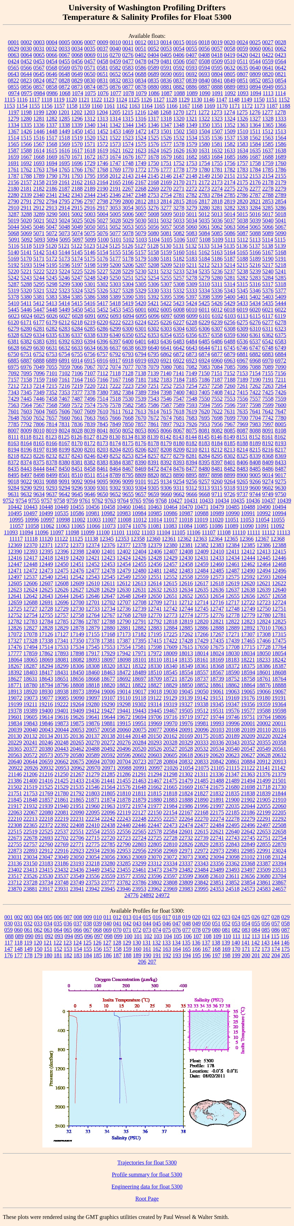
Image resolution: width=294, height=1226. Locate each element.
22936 (108, 851)
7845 (102, 424)
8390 (140, 462)
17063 (279, 628)
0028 (280, 42)
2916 (89, 208)
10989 (217, 513)
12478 (108, 571)
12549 (124, 577)
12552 (170, 577)
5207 (140, 265)
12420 (77, 558)
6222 (115, 322)
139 (226, 943)
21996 (201, 806)
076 (176, 930)
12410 (217, 551)
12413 (264, 551)
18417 (46, 672)
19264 (77, 704)
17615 (186, 647)
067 (87, 930)
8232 (51, 456)
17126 (46, 634)
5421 (153, 303)
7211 (280, 380)
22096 (108, 812)
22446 (139, 825)
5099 (90, 240)
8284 (204, 456)
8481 (217, 469)
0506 (178, 61)
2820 (242, 201)
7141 (178, 373)
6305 (191, 329)
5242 (13, 278)
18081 (62, 660)
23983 (186, 889)
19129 (170, 698)
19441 (124, 711)
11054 (262, 520)
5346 (255, 290)
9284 (13, 488)
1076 (102, 93)
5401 (242, 297)
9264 (229, 481)
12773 (170, 615)
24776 (131, 895)
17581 (139, 647)
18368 (217, 666)
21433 (77, 781)
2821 (255, 201)
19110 (124, 698)
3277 (166, 208)
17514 (46, 647)
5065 (255, 227)
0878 (140, 87)
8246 (89, 456)
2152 (242, 176)
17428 (186, 641)
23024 (279, 851)
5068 (13, 233)
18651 (61, 679)
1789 (39, 176)
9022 (26, 481)
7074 (115, 367)
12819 (186, 621)
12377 (124, 545)
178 (28, 955)
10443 (30, 507)
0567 (39, 68)
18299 (61, 666)
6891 (64, 361)
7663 (89, 418)
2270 (166, 189)
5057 (166, 227)
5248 (89, 278)
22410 (93, 825)
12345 (107, 539)
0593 (191, 68)
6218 (77, 322)
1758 (255, 163)
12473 (46, 571)
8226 (39, 456)
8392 (166, 462)
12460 (217, 564)
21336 (217, 774)
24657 (279, 889)
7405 (204, 392)
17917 (93, 653)
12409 (201, 551)
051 (216, 923)
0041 (128, 49)
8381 (77, 462)
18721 (170, 679)
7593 (191, 405)
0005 (64, 42)
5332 (178, 290)
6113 (242, 316)
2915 (77, 208)
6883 (268, 354)
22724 (139, 838)
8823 (166, 475)
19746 (232, 717)
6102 (217, 316)
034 (48, 923)
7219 (77, 386)
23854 (248, 882)
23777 (108, 882)
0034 (77, 49)
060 (18, 930)
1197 (13, 112)
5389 (115, 297)
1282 (51, 119)
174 (275, 949)
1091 (217, 93)
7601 (13, 411)
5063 (229, 227)
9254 (178, 481)
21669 (186, 787)
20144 (124, 736)
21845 (15, 800)
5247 (77, 278)
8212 (217, 450)
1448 (51, 131)
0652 (115, 74)
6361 (255, 335)
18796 (61, 685)
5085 (217, 233)
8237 (64, 456)
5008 (153, 214)
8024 (64, 431)
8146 (216, 437)
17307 (248, 634)
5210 (178, 265)
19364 (279, 704)
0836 (166, 80)
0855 (13, 87)
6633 (77, 348)
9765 (135, 501)
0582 (115, 68)
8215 (255, 450)
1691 (13, 163)
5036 (217, 220)
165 (186, 949)
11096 (41, 532)
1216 (140, 112)
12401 (108, 551)
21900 (232, 800)
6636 (102, 348)
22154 (170, 812)
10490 (264, 507)
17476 (15, 647)
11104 (163, 532)
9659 (153, 494)
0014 (166, 42)
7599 (268, 405)
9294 (64, 488)
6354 (166, 335)
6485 (204, 341)
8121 (38, 437)
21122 (248, 768)
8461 (102, 469)
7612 (128, 411)
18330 (155, 666)
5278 (191, 278)
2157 (26, 182)
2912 (39, 208)
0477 (128, 61)
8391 (153, 462)
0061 (268, 49)
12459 (201, 564)
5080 (153, 233)
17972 (155, 653)
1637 (268, 150)
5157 (140, 252)
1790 (51, 176)
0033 (64, 49)
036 (68, 923)
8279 (178, 456)
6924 (204, 361)
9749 (268, 494)
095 (78, 936)
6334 (39, 335)
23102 (248, 857)
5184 (204, 259)
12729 (61, 609)
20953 (62, 768)
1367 (13, 131)
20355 (264, 742)
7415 (242, 392)
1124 (121, 100)
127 (107, 943)
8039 (89, 431)
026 (256, 917)
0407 (191, 55)
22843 (232, 844)
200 (246, 955)
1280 (26, 119)
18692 (124, 679)
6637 (115, 348)
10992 (264, 513)
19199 (15, 704)
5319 (13, 290)
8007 (13, 431)
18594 (248, 672)
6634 (89, 348)
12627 (77, 590)
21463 (139, 781)
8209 (178, 450)
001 (8, 917)
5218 (280, 265)
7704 (255, 418)
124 (77, 943)
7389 (140, 392)
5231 (153, 271)
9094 (89, 481)
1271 (191, 112)
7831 (64, 424)
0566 (26, 68)
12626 (61, 590)
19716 (170, 717)
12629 (108, 590)
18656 (77, 679)
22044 (248, 806)
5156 (128, 252)
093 (58, 936)
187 (117, 955)
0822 (13, 80)
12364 (215, 539)
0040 (115, 49)
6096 (153, 316)
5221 (26, 271)
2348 (140, 195)
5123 (89, 246)
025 (246, 917)
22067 (30, 812)
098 (108, 936)
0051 (140, 49)
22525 (46, 832)
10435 (237, 501)
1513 (280, 131)
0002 (26, 42)
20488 (93, 749)
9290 (26, 488)
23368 (248, 863)
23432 (61, 870)
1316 (140, 119)
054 (246, 923)
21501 (279, 781)
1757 (242, 163)
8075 (191, 431)
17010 (264, 628)
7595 (217, 405)
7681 (178, 418)
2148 (191, 176)
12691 (46, 602)
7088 (255, 367)
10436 (253, 501)
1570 (77, 144)
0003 (39, 42)
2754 (166, 195)
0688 (140, 74)
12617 (201, 583)
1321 (191, 119)
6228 (191, 322)
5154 (102, 252)
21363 (248, 774)
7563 (13, 405)
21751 (15, 793)
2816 (191, 201)
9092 (77, 481)
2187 (64, 189)
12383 (217, 545)
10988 (201, 513)
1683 (204, 157)
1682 (191, 157)
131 (146, 943)
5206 (128, 265)
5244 (39, 278)
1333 (280, 119)
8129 (102, 437)
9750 (280, 494)
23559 (108, 876)
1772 (140, 170)
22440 (124, 825)
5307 (166, 284)
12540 (46, 577)
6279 (13, 329)
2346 (115, 195)
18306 (77, 666)
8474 (166, 469)
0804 (217, 74)
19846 (46, 723)
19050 (201, 691)
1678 (153, 157)
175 (285, 949)
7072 (102, 367)
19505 (186, 711)
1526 (166, 138)
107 (197, 936)
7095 (26, 373)
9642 (64, 494)
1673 (102, 157)
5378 (13, 297)
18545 (170, 672)
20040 (31, 730)
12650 (155, 596)
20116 (279, 730)
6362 (268, 335)
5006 (128, 214)
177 (18, 955)
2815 (178, 201)
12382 (201, 545)
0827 (51, 80)
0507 (191, 61)
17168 (108, 634)
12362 (184, 539)
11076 (139, 526)
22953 (124, 851)
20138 (108, 736)
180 (48, 955)
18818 (93, 685)
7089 (268, 367)
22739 (201, 838)
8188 (242, 443)
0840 (204, 80)
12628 (93, 590)
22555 (108, 832)
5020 (26, 220)
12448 (30, 564)
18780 (30, 685)
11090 (246, 526)
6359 (229, 335)
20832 (186, 762)
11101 (118, 532)
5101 (116, 240)
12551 (155, 577)
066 (78, 930)
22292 (279, 819)
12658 (279, 596)
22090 (77, 812)
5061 (204, 227)
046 (167, 923)
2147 (178, 176)
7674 (166, 418)
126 (97, 943)
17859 (30, 653)
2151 (229, 176)
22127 (139, 812)
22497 (264, 825)
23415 (46, 870)
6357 (204, 335)
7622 (217, 411)
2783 (204, 195)
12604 (279, 577)
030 (8, 923)
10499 (46, 513)
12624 (30, 590)
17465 (248, 641)
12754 (30, 615)
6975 (13, 367)
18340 (170, 666)
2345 (102, 195)
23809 (186, 882)
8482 (229, 469)
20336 (217, 742)
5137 (254, 246)
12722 (248, 602)
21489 (232, 781)
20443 (61, 749)
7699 (229, 418)
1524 (140, 138)
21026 (171, 768)
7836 (77, 424)
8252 (115, 456)
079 (206, 930)
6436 (166, 341)
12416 (15, 558)
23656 (248, 876)
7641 (255, 411)
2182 (39, 189)
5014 (229, 214)
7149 (191, 373)
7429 (13, 399)
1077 (115, 93)
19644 (108, 717)
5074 (77, 233)
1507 (217, 131)
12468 (279, 564)
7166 (102, 380)
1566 (26, 144)
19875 (77, 723)
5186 (217, 259)
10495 (15, 513)
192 (167, 955)
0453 (39, 61)
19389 (30, 711)
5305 (140, 284)
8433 (280, 462)
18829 (170, 685)
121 (47, 943)
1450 (77, 131)
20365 (15, 749)
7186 (204, 380)
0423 (280, 55)
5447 (39, 310)
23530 (46, 876)
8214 (242, 450)
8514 (102, 475)
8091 (268, 431)
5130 (165, 246)
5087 (242, 233)
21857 (46, 800)
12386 (264, 545)
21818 (170, 793)
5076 (102, 233)
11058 (32, 526)
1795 (89, 176)
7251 (153, 386)
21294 (155, 774)
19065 (248, 691)
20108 (233, 730)
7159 (39, 380)
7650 (26, 418)
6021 (268, 310)
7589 (178, 405)
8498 (39, 475)
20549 (264, 749)
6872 (178, 354)
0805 (229, 74)
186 (107, 955)
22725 (155, 838)
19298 (124, 704)
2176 (255, 182)
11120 (46, 539)
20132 (30, 736)
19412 (93, 711)
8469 (140, 469)
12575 (232, 577)
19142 (201, 698)
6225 (153, 322)
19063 (232, 691)
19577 (248, 711)
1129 (183, 100)
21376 (263, 774)
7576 (102, 405)
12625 (46, 590)
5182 (178, 259)
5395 (166, 297)
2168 (153, 182)
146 (285, 943)
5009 (166, 214)
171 (246, 949)
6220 (102, 322)
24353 (217, 889)
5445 (13, 310)
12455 (139, 564)
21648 (139, 787)
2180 (13, 189)
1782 (229, 170)
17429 (201, 641)
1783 (242, 170)
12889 (232, 628)
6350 (128, 335)
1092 (230, 93)
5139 (280, 246)
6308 (229, 329)
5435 (268, 303)
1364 (255, 125)
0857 (39, 87)
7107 (90, 373)
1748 (128, 163)
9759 (72, 501)
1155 (34, 106)
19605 (30, 717)
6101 (204, 316)
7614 (153, 411)
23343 (201, 863)
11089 (231, 526)
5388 (102, 297)
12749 (248, 609)
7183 (166, 380)
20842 (217, 762)
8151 (242, 437)
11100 (103, 532)
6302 (153, 329)
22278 (232, 819)
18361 (201, 666)
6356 (191, 335)
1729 (89, 163)
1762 (26, 170)
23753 (93, 882)
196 (206, 955)
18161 (201, 660)
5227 (102, 271)
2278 (268, 189)
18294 (46, 666)
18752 (232, 679)
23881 (30, 889)
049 (196, 923)
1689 (280, 157)
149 (28, 949)
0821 (280, 74)
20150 (155, 736)
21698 (248, 787)
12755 (46, 615)
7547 (178, 399)
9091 (64, 481)
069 (107, 930)
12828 (46, 628)
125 (87, 943)
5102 (128, 240)
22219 (61, 819)
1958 (102, 176)
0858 (51, 87)
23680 (264, 876)
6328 (13, 335)
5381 (39, 297)
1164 (146, 106)
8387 (128, 462)
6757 (102, 354)
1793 (77, 176)
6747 (255, 348)
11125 (76, 539)
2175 (242, 182)
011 (107, 917)
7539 (140, 399)
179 (38, 955)
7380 (102, 392)
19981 (201, 723)
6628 (13, 348)
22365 (30, 825)
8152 (254, 437)
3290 (51, 214)
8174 (115, 443)
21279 (93, 774)
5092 (27, 240)
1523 (128, 138)
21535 (77, 787)
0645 (39, 74)
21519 (30, 787)
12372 (61, 545)
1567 (39, 144)
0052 (153, 49)
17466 (264, 641)
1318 (166, 119)
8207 (153, 450)
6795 (153, 354)
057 (275, 923)
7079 (153, 367)
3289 (39, 214)
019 (186, 917)
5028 (115, 220)
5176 (102, 259)
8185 (229, 443)
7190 (255, 380)
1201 (64, 112)
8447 (51, 469)
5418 (115, 303)
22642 (248, 832)
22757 (30, 844)
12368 (278, 539)
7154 (254, 373)
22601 (186, 832)
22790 (124, 844)
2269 (153, 189)
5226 (89, 271)
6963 (229, 361)
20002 (264, 723)
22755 (15, 844)
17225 (170, 634)
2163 (89, 182)
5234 (191, 271)
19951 (139, 723)
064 (58, 930)
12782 (15, 621)
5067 (280, 227)
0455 (64, 61)
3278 (178, 208)
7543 (153, 399)
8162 (280, 437)
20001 (248, 723)
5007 (140, 214)
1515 (26, 138)
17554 (124, 647)
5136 (242, 246)
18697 (139, 679)
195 (196, 955)
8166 (51, 443)
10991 (248, 513)
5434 (255, 303)
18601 (264, 672)
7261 (242, 386)
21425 (61, 781)
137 (206, 943)
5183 (191, 259)
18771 (15, 685)
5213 (217, 265)
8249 (102, 456)
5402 (255, 297)
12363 (200, 539)
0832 (115, 80)
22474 (186, 825)
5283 (255, 278)
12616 (186, 583)
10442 (15, 507)
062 (38, 930)
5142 (39, 252)
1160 (97, 106)
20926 (31, 768)
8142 (165, 437)
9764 (123, 501)
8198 (51, 450)
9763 (110, 501)
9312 (191, 488)
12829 (61, 628)
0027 (268, 42)
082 (236, 930)
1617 (77, 150)
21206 (30, 774)
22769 (61, 844)
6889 (51, 361)
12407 (170, 551)
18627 (15, 679)
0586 (140, 68)
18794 (46, 685)
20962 (78, 768)
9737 (242, 494)
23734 (46, 882)
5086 (229, 233)
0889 (229, 87)
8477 (191, 469)
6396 (102, 341)
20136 (77, 736)
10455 (77, 507)
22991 (264, 851)
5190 (268, 259)
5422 (166, 303)
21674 (201, 787)
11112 (268, 532)
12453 (108, 564)
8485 (255, 469)
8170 (77, 443)
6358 (217, 335)
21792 (77, 793)
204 (275, 955)
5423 (178, 303)
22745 (248, 838)
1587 (13, 150)
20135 (61, 736)
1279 (13, 119)
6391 (51, 341)
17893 (61, 653)
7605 (51, 411)
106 (187, 936)
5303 (115, 284)
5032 (166, 220)
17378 (93, 641)
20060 (124, 730)
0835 (153, 80)
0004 (51, 42)
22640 (232, 832)
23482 (186, 870)
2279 (280, 189)
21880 (155, 800)
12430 (186, 558)
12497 (15, 577)
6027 (64, 316)
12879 (93, 628)
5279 (204, 278)
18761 (264, 679)
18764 (279, 679)
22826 (186, 844)
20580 (77, 755)
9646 (89, 494)
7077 (128, 367)
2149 (204, 176)
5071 (39, 233)
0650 (89, 74)
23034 (30, 857)
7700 (242, 418)
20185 (217, 736)
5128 (153, 246)
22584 (170, 832)
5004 (102, 214)
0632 (229, 68)
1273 (216, 112)
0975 (26, 93)
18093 (93, 660)
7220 (89, 386)
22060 (279, 806)
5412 (39, 303)
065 (68, 930)
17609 (170, 647)
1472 (140, 131)
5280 (217, 278)
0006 (77, 42)
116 (285, 936)
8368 (268, 456)
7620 (204, 411)
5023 (51, 220)
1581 (217, 144)
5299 (64, 284)
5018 (280, 214)
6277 (268, 322)
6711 (216, 348)
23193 (77, 863)
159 (127, 949)
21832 (217, 793)
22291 (264, 819)
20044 (62, 730)
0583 (128, 68)
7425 (268, 392)
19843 (30, 723)
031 (18, 923)
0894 (255, 87)
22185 (232, 812)
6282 (51, 329)
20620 (217, 755)
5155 (115, 252)
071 (127, 930)
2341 (51, 195)
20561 (279, 749)
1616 (64, 150)
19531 (217, 711)
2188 (77, 189)
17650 (201, 647)
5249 (102, 278)
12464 (264, 564)
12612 (124, 583)
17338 (46, 641)
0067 (64, 55)
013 (127, 917)
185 (97, 955)
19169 (232, 698)
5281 (229, 278)
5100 (103, 240)
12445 (264, 558)
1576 (153, 144)
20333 (201, 742)
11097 (57, 532)
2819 (229, 201)
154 (78, 949)
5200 (115, 265)
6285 (89, 329)
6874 (204, 354)
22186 (248, 812)
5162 (204, 252)
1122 (96, 100)
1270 (178, 112)
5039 (255, 220)
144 (275, 943)
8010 (39, 431)
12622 (279, 583)
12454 (124, 564)
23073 (186, 857)
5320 (26, 290)
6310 (255, 329)
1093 (242, 93)
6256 (229, 322)
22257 (170, 819)
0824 (39, 80)
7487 (77, 399)
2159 (51, 182)
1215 (127, 112)
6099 (192, 316)
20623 (232, 755)
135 (186, 943)
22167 (186, 812)
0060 (255, 49)
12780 (264, 615)
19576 (232, 711)
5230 (140, 271)
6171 (26, 322)
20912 (264, 762)
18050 (264, 653)
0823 (26, 80)
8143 (178, 437)
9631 (13, 494)
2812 (140, 201)
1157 (59, 106)
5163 (217, 252)
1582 (229, 144)
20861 (232, 762)
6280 (26, 329)
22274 (217, 819)
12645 (77, 596)
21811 (139, 793)
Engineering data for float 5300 (147, 1187)
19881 (108, 723)
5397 (191, 297)
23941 (77, 889)
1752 (178, 163)
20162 (170, 736)
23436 (77, 870)
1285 (64, 119)
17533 (61, 647)
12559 (201, 577)
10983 (124, 513)
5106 (179, 240)
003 (28, 917)
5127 (140, 246)
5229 (128, 271)
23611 (232, 876)
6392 (64, 341)
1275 (242, 112)
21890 (201, 800)
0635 (242, 68)
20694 (93, 762)
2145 (153, 176)
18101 (140, 660)
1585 (268, 144)
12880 (108, 628)
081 (226, 930)
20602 (139, 755)
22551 (77, 832)
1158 (71, 106)
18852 (201, 685)
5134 (216, 246)
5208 (153, 265)
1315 (128, 119)
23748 (61, 882)
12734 (108, 609)
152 (58, 949)
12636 (217, 590)
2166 (128, 182)
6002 (153, 310)
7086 (242, 367)
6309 (242, 329)
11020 (216, 520)
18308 (93, 666)
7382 (115, 392)
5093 (39, 240)
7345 (26, 392)
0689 (153, 74)
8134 (127, 437)
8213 (229, 450)
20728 (155, 762)
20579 (61, 755)
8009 (26, 431)
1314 (115, 119)
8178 (153, 443)
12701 (93, 602)
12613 (139, 583)
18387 (279, 666)
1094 (255, 93)
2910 (13, 208)
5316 (255, 284)
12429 (170, 558)
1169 (209, 106)
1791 (64, 176)
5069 (26, 233)
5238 (242, 271)
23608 (201, 876)
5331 (166, 290)
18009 (170, 653)
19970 (170, 723)
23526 (30, 876)
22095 (93, 812)
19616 (61, 717)
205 (285, 955)
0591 (166, 68)
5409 (280, 297)
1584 (255, 144)
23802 (155, 882)
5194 (39, 265)
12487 (232, 571)
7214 (39, 386)
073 (147, 930)
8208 (166, 450)
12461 (232, 564)
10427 (175, 501)
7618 (178, 411)
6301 (140, 329)
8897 (204, 475)
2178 (268, 182)
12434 (232, 558)
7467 (64, 399)
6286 (102, 329)
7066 (77, 367)
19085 (62, 698)
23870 (15, 889)
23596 (155, 876)
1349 (191, 125)
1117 (34, 100)
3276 (153, 208)
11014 (155, 520)
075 (167, 930)
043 (137, 923)
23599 (186, 876)
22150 (155, 812)
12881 (124, 628)
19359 (264, 704)
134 (176, 943)
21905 (264, 800)
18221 (248, 660)
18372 (232, 666)
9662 (178, 494)
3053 (115, 208)
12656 (248, 596)
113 (256, 936)
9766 (148, 501)
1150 (258, 100)
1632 (217, 150)
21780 (61, 793)
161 (147, 949)
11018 (186, 520)
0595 (217, 68)
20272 (108, 742)
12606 (30, 583)
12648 (124, 596)
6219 (89, 322)
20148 (139, 736)
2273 (204, 189)
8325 (242, 456)
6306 (204, 329)
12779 (248, 615)
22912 (46, 851)
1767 (89, 170)
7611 (115, 411)
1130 (196, 100)
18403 (30, 672)
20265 (77, 742)
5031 (153, 220)
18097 (108, 660)
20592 (108, 755)
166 (196, 949)
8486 (268, 469)
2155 (280, 176)
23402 (15, 870)
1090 (204, 93)
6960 (217, 361)
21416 (46, 781)
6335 (51, 335)
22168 (201, 812)
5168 (280, 252)
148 (18, 949)
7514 (102, 399)
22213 (30, 819)
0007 (89, 42)
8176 (140, 443)
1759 (268, 163)
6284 (77, 329)
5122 (76, 246)
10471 (201, 507)
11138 (91, 539)
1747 (115, 163)
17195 (155, 634)
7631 (229, 411)
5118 (25, 246)
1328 (268, 119)
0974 (13, 93)
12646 (93, 596)
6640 (153, 348)
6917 (115, 361)
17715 (248, 647)
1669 (51, 157)
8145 (204, 437)
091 (39, 936)
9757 (46, 501)
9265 (242, 481)
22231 (77, 819)
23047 (46, 857)
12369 (15, 545)
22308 (15, 825)
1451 (89, 131)
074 (157, 930)
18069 (46, 660)
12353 (122, 539)
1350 (204, 125)
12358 (138, 539)
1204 (102, 112)
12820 (201, 621)
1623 (140, 150)
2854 (280, 201)
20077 (155, 730)
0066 (51, 55)
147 (8, 949)
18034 (248, 653)
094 (68, 936)
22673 (15, 838)
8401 (229, 462)
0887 (204, 87)
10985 (155, 513)
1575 (140, 144)
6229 (204, 322)
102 (147, 936)
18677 (108, 679)
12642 (30, 596)
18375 (248, 666)
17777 (15, 653)
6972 (280, 361)
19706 (155, 717)
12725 (15, 609)
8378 (51, 462)
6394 (89, 341)
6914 (77, 361)
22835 (217, 844)
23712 (15, 882)
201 (256, 955)
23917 (46, 889)
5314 (229, 284)
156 (97, 949)
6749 (280, 348)
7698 (217, 418)
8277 (166, 456)
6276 (255, 322)
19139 (185, 698)
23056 (108, 857)
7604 (39, 411)
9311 (178, 488)
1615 (51, 150)
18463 (108, 672)
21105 (217, 768)
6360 (242, 335)
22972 (201, 851)
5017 (268, 214)
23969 (170, 889)
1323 (217, 119)
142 (255, 943)
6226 (166, 322)
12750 (264, 609)
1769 (115, 170)
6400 (128, 341)
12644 (61, 596)
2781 (178, 195)
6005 (166, 310)
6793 (128, 354)
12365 (231, 539)
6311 (267, 329)
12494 (264, 571)
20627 (248, 755)
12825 (279, 621)
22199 (264, 812)
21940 (61, 806)
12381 (186, 545)
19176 (248, 698)
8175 (128, 443)
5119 (38, 246)
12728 (46, 609)
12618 (217, 583)
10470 (186, 507)
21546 (93, 787)
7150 (204, 373)
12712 (186, 602)
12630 (124, 590)
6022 (280, 310)
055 (256, 923)
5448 (51, 310)
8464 (115, 469)
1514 (13, 138)
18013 (186, 653)
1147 (221, 100)
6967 (242, 361)
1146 (209, 100)
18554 (186, 672)
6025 (39, 316)
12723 (264, 602)
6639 (140, 348)
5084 (204, 233)
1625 (166, 150)
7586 (153, 405)
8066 (166, 431)
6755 (77, 354)
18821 (124, 685)
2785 (229, 195)
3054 (128, 208)
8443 (26, 469)
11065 (78, 526)
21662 (155, 787)
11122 (61, 539)
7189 (242, 380)
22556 (124, 832)
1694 (51, 163)
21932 (30, 806)
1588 (26, 150)
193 (176, 955)
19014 (124, 691)
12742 (170, 609)
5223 (51, 271)
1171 (234, 106)
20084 (171, 730)
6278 (280, 322)
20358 (279, 742)
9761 (84, 501)
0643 (13, 74)
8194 (13, 450)
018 (176, 917)
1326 (242, 119)
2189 (89, 189)
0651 (102, 74)
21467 (155, 781)
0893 (242, 87)
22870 (279, 844)
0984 (39, 93)
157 (107, 949)
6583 (280, 341)
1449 (64, 131)
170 (236, 949)
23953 (139, 889)
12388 (279, 545)
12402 (124, 551)
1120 (71, 100)
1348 (178, 125)
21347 (232, 774)
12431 (201, 558)
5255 (166, 278)
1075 (90, 93)
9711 (216, 494)
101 (138, 936)
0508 (204, 61)
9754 (21, 501)
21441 (108, 781)
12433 (217, 558)
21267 (77, 774)
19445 (155, 711)
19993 (217, 723)
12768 (124, 615)
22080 (46, 812)
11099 (87, 532)
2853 (268, 201)
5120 (51, 246)
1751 (166, 163)
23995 (201, 889)
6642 (178, 348)
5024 (64, 220)
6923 (191, 361)
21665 (170, 787)
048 (186, 923)
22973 (217, 851)
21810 (124, 793)
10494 (279, 507)
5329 (140, 290)
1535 (204, 138)
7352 (51, 392)
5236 (217, 271)
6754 (64, 354)
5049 (77, 227)
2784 (217, 195)
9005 (255, 475)
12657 (264, 596)
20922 (15, 768)
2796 (77, 201)
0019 (217, 42)
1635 (255, 150)
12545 (108, 577)
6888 (39, 361)
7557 (255, 399)
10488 (248, 507)
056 (265, 923)
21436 (93, 781)
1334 (13, 125)
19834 (15, 723)
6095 (141, 316)
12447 (15, 564)
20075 (140, 730)
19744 (217, 717)
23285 (124, 863)
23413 (30, 870)
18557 (201, 672)
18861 (217, 685)
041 (117, 923)
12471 (15, 571)
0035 (89, 49)
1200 (51, 112)
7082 (191, 367)
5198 (89, 265)
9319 (242, 488)
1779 (191, 170)
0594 (204, 68)
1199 (38, 112)
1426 (26, 131)
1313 (102, 119)
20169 (186, 736)
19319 (170, 704)
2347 (128, 195)
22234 (93, 819)
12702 (108, 602)
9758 (59, 501)
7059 (64, 367)
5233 (178, 271)
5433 (242, 303)
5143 (51, 252)
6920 (153, 361)
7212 (13, 386)
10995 (16, 520)
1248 (153, 112)
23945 (108, 889)
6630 (39, 348)
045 (157, 923)
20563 (15, 755)
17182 (139, 634)
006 (58, 917)
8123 (51, 437)
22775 (93, 844)
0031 (39, 49)
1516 (39, 138)
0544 (255, 61)
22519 (30, 832)
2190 (102, 189)
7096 (39, 373)
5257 (178, 278)
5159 (166, 252)
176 (8, 955)
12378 (139, 545)
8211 (204, 450)
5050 (89, 227)
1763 (39, 170)
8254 (140, 456)
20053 (77, 730)
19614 (46, 717)
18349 (186, 666)
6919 (140, 361)
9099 (128, 481)
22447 (155, 825)
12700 (77, 602)
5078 (128, 233)
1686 (242, 157)
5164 (229, 252)
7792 (26, 424)
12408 (186, 551)
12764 (93, 615)
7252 (166, 386)
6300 (128, 329)
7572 (77, 405)
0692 (191, 74)
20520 (139, 749)
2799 (115, 201)
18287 (30, 666)
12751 (279, 609)
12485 (217, 571)
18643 (46, 679)
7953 (204, 424)
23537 (61, 876)
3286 (280, 208)
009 (87, 917)
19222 (61, 704)
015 (147, 917)
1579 (191, 144)
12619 (232, 583)
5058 (178, 227)
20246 (46, 742)
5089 (268, 233)
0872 (64, 87)
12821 (217, 621)
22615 (201, 832)
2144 (140, 176)
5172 (51, 259)
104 (167, 936)
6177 (39, 322)
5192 (13, 265)
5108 (205, 240)
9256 (191, 481)
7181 (140, 380)
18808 (77, 685)
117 (9, 943)
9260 (217, 481)
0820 (268, 74)
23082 (201, 857)
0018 (204, 42)
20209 (248, 736)
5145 (77, 252)
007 (68, 917)
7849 (115, 424)
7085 (229, 367)
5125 (114, 246)
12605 (15, 583)
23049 (61, 857)
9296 (77, 488)
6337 (77, 335)
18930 (46, 691)
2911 (25, 208)
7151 (216, 373)
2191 (115, 189)
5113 (254, 240)
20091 (186, 730)
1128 (171, 100)
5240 (268, 271)
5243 (26, 278)
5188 (242, 259)
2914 (64, 208)
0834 (140, 80)
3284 (255, 208)
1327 (255, 119)
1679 (166, 157)
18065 (31, 660)
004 (38, 917)
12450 (61, 564)
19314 (155, 704)
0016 (191, 42)
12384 (232, 545)
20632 (279, 755)
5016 (255, 214)
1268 (165, 112)
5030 (140, 220)
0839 (191, 80)
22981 (232, 851)
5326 (102, 290)
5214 (229, 265)
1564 (280, 138)
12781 (279, 615)
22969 (170, 851)
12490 (248, 571)
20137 (93, 736)
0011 (127, 42)
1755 (217, 163)
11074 (124, 526)
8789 (115, 475)
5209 (166, 265)
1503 (191, 131)
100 (128, 936)
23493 (232, 870)
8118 (25, 437)
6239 (217, 322)
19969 (155, 723)
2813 (153, 201)
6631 (51, 348)
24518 (232, 889)
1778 (178, 170)
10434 (222, 501)
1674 (115, 157)
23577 (124, 876)
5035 (204, 220)
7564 (26, 405)
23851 (217, 882)
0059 (242, 49)
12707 (124, 602)
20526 (155, 749)
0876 (115, 87)
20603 (155, 755)
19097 (93, 698)
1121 (83, 100)
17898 (77, 653)
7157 (13, 380)
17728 (264, 647)
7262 (255, 386)
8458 (89, 469)
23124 (279, 857)
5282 (242, 278)
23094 (217, 857)
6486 (217, 341)
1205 (114, 112)
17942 (124, 653)
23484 (201, 870)
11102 (133, 532)
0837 (178, 80)
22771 (77, 844)
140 (235, 943)
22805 (155, 844)
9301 (102, 488)
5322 (51, 290)
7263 (268, 386)
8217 (280, 450)
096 (88, 936)
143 (265, 943)
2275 (229, 189)
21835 (232, 793)
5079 (140, 233)
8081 (204, 431)
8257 (153, 456)
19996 (232, 723)
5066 (268, 227)
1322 (204, 119)
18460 (93, 672)
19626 (77, 717)
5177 (115, 259)
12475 (61, 571)
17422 (170, 641)
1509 (229, 131)
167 (206, 949)
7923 (178, 424)
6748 (268, 348)
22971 (186, 851)
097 (98, 936)
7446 (39, 399)
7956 (217, 424)
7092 (13, 373)
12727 (30, 609)
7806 (39, 424)
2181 (26, 189)
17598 (155, 647)
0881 (166, 87)
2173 (217, 182)
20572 (30, 755)
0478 (140, 61)
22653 (264, 832)
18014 (201, 653)
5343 (229, 290)
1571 (89, 144)
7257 (204, 386)
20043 (46, 730)
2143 (128, 176)
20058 (108, 730)
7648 (13, 418)
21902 (248, 800)
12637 (232, 590)
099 (118, 936)
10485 (232, 507)
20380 (46, 749)
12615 (170, 583)
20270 (93, 742)
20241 (30, 742)
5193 (26, 265)
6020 (255, 310)
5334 (204, 290)
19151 (217, 698)
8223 (26, 456)
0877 (128, 87)
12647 (108, 596)
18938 (61, 691)
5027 (102, 220)
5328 (128, 290)
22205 (279, 812)
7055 (51, 367)
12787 (93, 621)
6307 (217, 329)
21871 (93, 800)
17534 (77, 647)
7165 (89, 380)
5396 (178, 297)
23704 (279, 876)
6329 (26, 335)
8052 (128, 431)
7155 (267, 373)
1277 (267, 112)
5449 (64, 310)
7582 (128, 405)
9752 (8, 501)
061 (28, 930)
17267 (217, 634)
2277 (255, 189)
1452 (102, 131)
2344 (89, 195)
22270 (201, 819)
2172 (204, 182)
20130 (15, 736)
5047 (51, 227)
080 (216, 930)
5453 (115, 310)
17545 (93, 647)
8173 (102, 443)
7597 (242, 405)
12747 (217, 609)
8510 (77, 475)
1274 (229, 112)
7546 (166, 399)
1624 (153, 150)
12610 (93, 583)
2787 (255, 195)
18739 (217, 679)
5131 (178, 246)
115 (275, 936)
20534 (217, 749)
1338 (64, 125)
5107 (192, 240)
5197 (77, 265)
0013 (153, 42)
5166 (255, 252)
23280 (108, 863)
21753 (30, 793)
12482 (170, 571)
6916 (102, 361)
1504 (204, 131)
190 (147, 955)
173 (265, 949)
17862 (46, 653)
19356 (248, 704)
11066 (93, 526)
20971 (109, 768)
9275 (280, 481)
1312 (89, 119)
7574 (89, 405)
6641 (166, 348)
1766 (77, 170)
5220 (13, 271)
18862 (232, 685)
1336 (39, 125)
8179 (166, 443)
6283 (64, 329)
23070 (155, 857)
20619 (201, 755)
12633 (170, 590)
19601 (15, 717)
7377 (77, 392)
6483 (178, 341)
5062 (217, 227)
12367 (262, 539)
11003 (94, 520)
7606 (64, 411)
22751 (264, 838)
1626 (178, 150)
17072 (15, 634)
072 (137, 930)
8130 (114, 437)
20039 (15, 730)
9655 (128, 494)
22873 (15, 851)
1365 (268, 125)
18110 (155, 660)
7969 (242, 424)
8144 (191, 437)
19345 (217, 704)
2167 (140, 182)
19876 (93, 723)
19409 (77, 711)
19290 (108, 704)
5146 (89, 252)
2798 (102, 201)
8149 (229, 437)
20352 (248, 742)
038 (87, 923)
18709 (155, 679)
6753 (51, 354)
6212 (64, 322)
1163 (134, 106)
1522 (115, 138)
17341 (61, 641)
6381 (13, 341)
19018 (155, 691)
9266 (255, 481)
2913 (51, 208)
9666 (191, 494)
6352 (140, 335)
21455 (124, 781)
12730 (77, 609)
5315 (242, 284)
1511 (254, 131)
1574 (128, 144)
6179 (51, 322)
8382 (89, 462)
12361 (169, 539)
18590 (232, 672)
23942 (93, 889)
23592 (139, 876)
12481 (155, 571)
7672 (153, 418)
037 (78, 923)
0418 (217, 55)
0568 (51, 68)
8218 (13, 456)
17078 (30, 634)
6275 (242, 322)
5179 (140, 259)
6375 (280, 335)
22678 (30, 838)
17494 (30, 647)
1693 (39, 163)
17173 (124, 634)
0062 (280, 49)
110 (227, 936)
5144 (64, 252)
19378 (15, 711)
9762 (97, 501)
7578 (115, 405)
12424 (124, 558)
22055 (264, 806)
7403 (191, 392)
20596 (124, 755)
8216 (268, 450)
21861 (61, 800)
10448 (46, 507)
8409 (268, 462)
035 (58, 923)
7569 (64, 405)
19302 (139, 704)
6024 (26, 316)
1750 (153, 163)
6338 (89, 335)
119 (28, 943)
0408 (204, 55)
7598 (255, 405)
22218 (46, 819)
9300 (89, 488)
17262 (186, 634)
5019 (13, 220)
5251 (128, 278)
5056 (153, 227)
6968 (255, 361)
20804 (170, 762)
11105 (178, 532)
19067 (279, 691)
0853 (268, 80)
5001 (64, 214)
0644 (26, 74)
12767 (108, 615)
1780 (204, 170)
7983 (255, 424)
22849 (248, 844)
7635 (242, 411)
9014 (268, 475)
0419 (229, 55)
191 (157, 955)
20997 (155, 768)
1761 (13, 170)
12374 (93, 545)
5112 (242, 240)
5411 (25, 303)
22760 (46, 844)
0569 (64, 68)
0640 (255, 68)
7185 (191, 380)
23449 (93, 870)
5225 (77, 271)
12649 (139, 596)
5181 (166, 259)
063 (48, 930)
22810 (170, 844)
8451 (77, 469)
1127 (158, 100)
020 (196, 917)
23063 (124, 857)
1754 (204, 163)
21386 (15, 781)
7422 (255, 392)
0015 (178, 42)
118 (18, 943)
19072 (15, 698)
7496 (89, 399)
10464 (170, 507)
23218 (93, 863)
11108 (224, 532)
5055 (140, 227)
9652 (115, 494)
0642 (280, 68)
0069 (89, 55)
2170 (178, 182)
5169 (13, 259)
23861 (264, 882)
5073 (64, 233)
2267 (128, 189)
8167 (64, 443)
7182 (153, 380)
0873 (77, 87)
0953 (280, 87)
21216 (46, 774)
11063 (63, 526)
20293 (155, 742)
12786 (77, 621)
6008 (178, 310)
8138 (140, 437)
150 (38, 949)
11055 (277, 520)
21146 (15, 774)
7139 (153, 373)
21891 (217, 800)
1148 (234, 100)
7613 (140, 411)
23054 (93, 857)
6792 (115, 354)
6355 (178, 335)
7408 (217, 392)
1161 (109, 106)
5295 (39, 284)
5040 (268, 220)
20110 (264, 730)
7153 (242, 373)
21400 (30, 781)
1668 (39, 157)
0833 (128, 80)
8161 (267, 437)
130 (137, 943)
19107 (108, 698)
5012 (204, 214)
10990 (232, 513)
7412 (229, 392)
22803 (139, 844)
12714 (201, 602)
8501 (64, 475)
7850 (128, 424)
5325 (89, 290)
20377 (30, 749)
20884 (248, 762)
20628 (264, 755)
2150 (217, 176)
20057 (93, 730)
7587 (166, 405)
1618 (89, 150)
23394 (279, 863)
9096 (115, 481)
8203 (102, 450)
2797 (89, 201)
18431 (61, 672)
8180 (178, 443)
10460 (124, 507)
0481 (166, 61)
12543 (93, 577)
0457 (89, 61)
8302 (229, 456)
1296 (77, 119)
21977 (155, 806)
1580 (204, 144)
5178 (128, 259)
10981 (93, 513)
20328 (170, 742)
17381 (108, 641)
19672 (124, 717)
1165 (159, 106)
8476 (178, 469)
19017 (139, 691)
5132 (191, 246)
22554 (93, 832)
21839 (264, 793)
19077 (46, 698)
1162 (121, 106)
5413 (51, 303)
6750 (13, 354)
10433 (206, 501)
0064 (26, 55)
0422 (268, 55)
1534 (191, 138)
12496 (279, 571)
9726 (229, 494)
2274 (217, 189)
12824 (264, 621)
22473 (170, 825)
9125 (153, 481)
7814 (51, 424)
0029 (13, 49)
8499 (51, 475)
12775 (201, 615)
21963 (108, 806)
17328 (30, 641)
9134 (166, 481)
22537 (61, 832)
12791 (139, 621)
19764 (264, 717)
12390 (15, 551)
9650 (102, 494)
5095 (65, 240)
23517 (15, 876)
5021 (39, 220)
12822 (232, 621)
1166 (171, 106)
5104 (154, 240)
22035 (232, 806)
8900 (242, 475)
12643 (46, 596)
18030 (232, 653)
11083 (170, 526)
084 (256, 930)
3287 (13, 214)
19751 (248, 717)
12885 (186, 628)
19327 (186, 704)
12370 (30, 545)
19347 (232, 704)
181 (58, 955)
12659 (15, 602)
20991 (140, 768)
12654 (217, 596)
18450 (77, 672)
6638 (128, 348)
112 (246, 936)
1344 (128, 125)
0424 (13, 61)
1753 (191, 163)
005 (48, 917)
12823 (248, 621)
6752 (39, 354)
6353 (153, 335)
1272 (204, 112)
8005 (280, 424)
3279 (191, 208)
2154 (268, 176)
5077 (115, 233)
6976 (26, 367)
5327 (115, 290)
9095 (102, 481)
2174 (229, 182)
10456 (93, 507)
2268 (140, 189)
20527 (170, 749)
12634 (186, 590)
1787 (13, 176)
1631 (204, 150)
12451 (77, 564)
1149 (246, 100)
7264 (280, 386)
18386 (264, 666)
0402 (140, 55)
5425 (204, 303)
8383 (102, 462)
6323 (280, 329)
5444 (280, 303)
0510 (229, 61)
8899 (229, 475)
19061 (217, 691)
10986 (170, 513)
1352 (229, 125)
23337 (186, 863)
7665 (102, 418)
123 (67, 943)
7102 (64, 373)
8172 (89, 443)
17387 (124, 641)
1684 (217, 157)
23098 (232, 857)
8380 (64, 462)
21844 (279, 793)
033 (38, 923)
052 (226, 923)
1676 (128, 157)
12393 (30, 551)
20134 (46, 736)
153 (68, 949)
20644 (30, 762)
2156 (13, 182)
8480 (204, 469)
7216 (64, 386)
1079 (141, 93)
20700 (108, 762)
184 (87, 955)
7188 (229, 380)
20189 (232, 736)
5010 (178, 214)
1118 (46, 100)
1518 (64, 138)
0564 (280, 61)
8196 (26, 450)
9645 (77, 494)
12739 (139, 609)
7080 (166, 367)
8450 (64, 469)
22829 (201, 844)
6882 (255, 354)
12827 (30, 628)
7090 (280, 367)
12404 (139, 551)
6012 (217, 310)
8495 (13, 475)
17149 (77, 634)
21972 (124, 806)
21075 (202, 768)
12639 (264, 590)
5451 (89, 310)
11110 (239, 532)
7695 (204, 418)
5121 (64, 246)
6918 (128, 361)
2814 (166, 201)
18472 (124, 672)
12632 (155, 590)
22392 (61, 825)
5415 (77, 303)
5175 (89, 259)
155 (87, 949)
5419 (128, 303)
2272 (191, 189)
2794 (51, 201)
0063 (13, 55)
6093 (115, 316)
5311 (216, 284)
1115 (9, 100)
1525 (153, 138)
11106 (193, 532)
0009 (102, 42)
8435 (13, 469)
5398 (204, 297)
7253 (178, 386)
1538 (242, 138)
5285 (280, 278)
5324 (77, 290)
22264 (186, 819)
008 (78, 917)
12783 (30, 621)
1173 (259, 106)
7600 (280, 405)
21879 (139, 800)
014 (137, 917)
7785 (13, 424)
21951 (77, 806)
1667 (26, 157)
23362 (232, 863)
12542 (77, 577)
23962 (155, 889)
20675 (77, 762)
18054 (279, 653)
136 (196, 943)
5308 (178, 284)
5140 (13, 252)
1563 (268, 138)
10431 (191, 501)
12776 (217, 615)
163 (167, 949)
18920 (30, 691)
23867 (279, 882)
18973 (77, 691)
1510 (242, 131)
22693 (46, 838)
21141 (263, 768)
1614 (39, 150)
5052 (115, 227)
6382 (26, 341)
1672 (89, 157)
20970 (93, 768)
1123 (109, 100)
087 (285, 930)
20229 (15, 742)
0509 (217, 61)
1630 (191, 150)
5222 (39, 271)
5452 (102, 310)
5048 (64, 227)
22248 (139, 819)
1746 (102, 163)
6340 (115, 335)
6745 (229, 348)
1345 (140, 125)
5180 (153, 259)
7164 (77, 380)
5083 (191, 233)
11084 (185, 526)
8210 (191, 450)
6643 (191, 348)
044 (147, 923)
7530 (128, 399)
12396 (61, 551)
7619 (191, 411)
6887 (26, 361)
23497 (248, 870)
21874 (108, 800)
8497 (26, 475)
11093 (11, 532)
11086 (216, 526)
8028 (77, 431)
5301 (89, 284)
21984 (170, 806)
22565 (139, 832)
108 (207, 936)
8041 (102, 431)
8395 (204, 462)
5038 (242, 220)
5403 (268, 297)
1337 (51, 125)
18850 (186, 685)
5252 (140, 278)
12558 (186, 577)
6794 (140, 354)
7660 (64, 418)
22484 (217, 825)
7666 (115, 418)
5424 (191, 303)
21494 (248, 781)
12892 (248, 628)
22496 (248, 825)
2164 (102, 182)
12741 (155, 609)
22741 (217, 838)
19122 (154, 698)
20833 (201, 762)
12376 (108, 545)
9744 (255, 494)
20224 (279, 736)
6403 (153, 341)
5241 (280, 271)
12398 (77, 551)
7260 (229, 386)
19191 (279, 698)
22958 (155, 851)
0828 (64, 80)
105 (177, 936)
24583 (264, 889)
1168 (197, 106)
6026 (52, 316)
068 (97, 930)
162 (157, 949)
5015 (242, 214)
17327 (15, 641)
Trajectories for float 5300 (147, 1163)
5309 (191, 284)
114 (265, 936)
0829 (77, 80)
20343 (232, 742)
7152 (229, 373)
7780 (280, 418)
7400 (178, 392)
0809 (255, 74)
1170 (222, 106)
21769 (46, 793)
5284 (268, 278)
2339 (26, 195)
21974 (139, 806)
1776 (153, 170)
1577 (166, 144)
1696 (77, 163)
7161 (64, 380)
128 (117, 943)
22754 (279, 838)
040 (107, 923)
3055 (140, 208)
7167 (115, 380)
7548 (191, 399)
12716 (217, 602)
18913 (15, 691)
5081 (166, 233)
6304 (178, 329)
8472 (153, 469)
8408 (255, 462)
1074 (77, 93)
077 (186, 930)
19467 (170, 711)
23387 (264, 863)
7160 (51, 380)
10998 (63, 520)
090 (29, 936)
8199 (64, 450)
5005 (115, 214)
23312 (155, 863)
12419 (61, 558)
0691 (178, 74)
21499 (264, 781)
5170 (26, 259)
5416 (89, 303)
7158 (26, 380)
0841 (217, 80)
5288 (26, 284)
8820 (153, 475)
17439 (232, 641)
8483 (242, 469)
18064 (15, 660)
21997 (217, 806)
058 (285, 923)
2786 (242, 195)
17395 (139, 641)
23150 (30, 863)
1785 (268, 170)
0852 (255, 80)
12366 (247, 539)
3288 (26, 214)
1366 (280, 125)
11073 (109, 526)
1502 (178, 131)
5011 (191, 214)
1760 (280, 163)
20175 (201, 736)
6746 (242, 348)
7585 (140, 405)
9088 (51, 481)
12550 (139, 577)
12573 (217, 577)
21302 (186, 774)
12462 (248, 564)
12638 (248, 590)
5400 (229, 297)
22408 (77, 825)
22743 (232, 838)
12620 (248, 583)
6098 (179, 316)
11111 (253, 532)
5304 (128, 284)
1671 (77, 157)
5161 (191, 252)
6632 (64, 348)
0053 (166, 49)
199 (236, 955)
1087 (166, 93)
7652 (39, 418)
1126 (146, 100)
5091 (14, 240)
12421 (93, 558)
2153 (255, 176)
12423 (108, 558)
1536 (217, 138)
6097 (166, 316)
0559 (268, 61)
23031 (15, 857)
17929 (108, 653)
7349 (39, 392)
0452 (26, 61)
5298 (51, 284)
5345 (242, 290)
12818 (170, 621)
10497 (30, 513)
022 (216, 917)
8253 (128, 456)
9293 (51, 488)
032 (28, 923)
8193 (280, 443)
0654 (128, 74)
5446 (26, 310)
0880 (153, 87)
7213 (26, 386)
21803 (93, 793)
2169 (166, 182)
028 (275, 917)
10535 (61, 513)
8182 (191, 443)
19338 (201, 704)
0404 (153, 55)
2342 (64, 195)
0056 (204, 49)
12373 (77, 545)
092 (49, 936)
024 (236, 917)
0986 (52, 93)
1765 (64, 170)
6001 (140, 310)
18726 (186, 679)
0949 (268, 87)
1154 (21, 106)
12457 (170, 564)
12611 (108, 583)
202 (265, 955)
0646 (51, 74)
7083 (204, 367)
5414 (64, 303)
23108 (264, 857)
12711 (170, 602)
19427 (108, 711)
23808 (170, 882)
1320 (178, 119)
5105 (166, 240)
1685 (229, 157)
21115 (233, 768)
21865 (77, 800)
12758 (77, 615)
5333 (191, 290)
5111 (230, 240)
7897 (166, 424)
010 (97, 917)
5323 (64, 290)
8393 (178, 462)
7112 (102, 373)
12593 (264, 577)
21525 (46, 787)
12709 (155, 602)
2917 (102, 208)
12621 (264, 583)
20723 (139, 762)
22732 (186, 838)
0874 (89, 87)
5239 (255, 271)
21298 (170, 774)
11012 (140, 520)
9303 (128, 488)
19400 (46, 711)
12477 (93, 571)
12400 (93, 551)
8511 (89, 475)
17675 (217, 647)
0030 (26, 49)
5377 (280, 290)
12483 (186, 571)
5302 (102, 284)
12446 (279, 558)
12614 (155, 583)
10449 (61, 507)
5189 (255, 259)
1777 (166, 170)
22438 (108, 825)
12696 (61, 602)
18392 (15, 672)
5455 (128, 310)
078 (196, 930)
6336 (64, 335)
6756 (89, 354)
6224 (140, 322)
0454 (51, 61)
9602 (268, 488)
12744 (186, 609)
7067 (89, 367)
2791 (26, 201)
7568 (51, 405)
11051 (232, 520)
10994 (279, 513)
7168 (128, 380)
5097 (77, 240)
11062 (47, 526)
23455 (124, 870)
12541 (61, 577)
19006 (108, 691)
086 (275, 930)
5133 (204, 246)
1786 (280, 170)
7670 (140, 418)
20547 (248, 749)
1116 (22, 100)
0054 (178, 49)
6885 (13, 361)
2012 (115, 176)
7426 (280, 392)
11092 (277, 526)
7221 (102, 386)
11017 (170, 520)
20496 (124, 749)
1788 (26, 176)
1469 (128, 131)
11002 (78, 520)
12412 (248, 551)
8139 (153, 437)
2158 (39, 182)
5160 (178, 252)
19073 (31, 698)
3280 (204, 208)
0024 (242, 42)
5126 (127, 246)
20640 (15, 762)
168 (216, 949)
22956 (139, 851)
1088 (179, 93)
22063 (15, 812)
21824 (186, 793)
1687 (255, 157)
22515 (15, 832)
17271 (232, 634)
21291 (139, 774)
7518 (115, 399)
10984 (139, 513)
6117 (267, 316)
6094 (128, 316)
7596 (229, 405)
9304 (140, 488)
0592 (178, 68)
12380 (170, 545)
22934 (93, 851)
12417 (30, 558)
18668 (93, 679)
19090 (77, 698)
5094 (52, 240)
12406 (155, 551)
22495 (232, 825)
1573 (115, 144)
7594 (204, 405)
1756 (229, 163)
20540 (232, 749)
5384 (64, 297)
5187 (229, 259)
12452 (93, 564)
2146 (166, 176)
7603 (26, 411)
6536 (242, 341)
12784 (46, 621)
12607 (46, 583)
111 (237, 936)
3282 (229, 208)
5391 (140, 297)
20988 (124, 768)
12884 (170, 628)
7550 (204, 399)
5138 (267, 246)
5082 (178, 233)
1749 (140, 163)
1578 (178, 144)
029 (285, 917)
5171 (39, 259)
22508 (279, 825)
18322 (139, 666)
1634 (242, 150)
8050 (115, 431)
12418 (46, 558)
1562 (255, 138)
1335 (26, 125)
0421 (255, 55)
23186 (61, 863)
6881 (242, 354)
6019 (242, 310)
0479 (153, 61)
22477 (201, 825)
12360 (153, 539)
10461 (139, 507)
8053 (140, 431)
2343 (77, 195)
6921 (166, 361)
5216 (255, 265)
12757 (61, 615)
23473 (155, 870)
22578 (155, 832)
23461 (139, 870)
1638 (280, 150)
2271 (178, 189)
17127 (61, 634)
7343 (13, 392)
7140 (165, 373)
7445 (26, 399)
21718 (264, 787)
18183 (232, 660)
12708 (139, 602)
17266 (201, 634)
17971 (139, 653)
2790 (13, 201)
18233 (263, 660)
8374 (26, 462)
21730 (279, 787)
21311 (201, 774)
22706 (77, 838)
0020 (229, 42)
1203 (89, 112)
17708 (232, 647)
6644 (204, 348)
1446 (39, 131)
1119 (59, 100)
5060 (191, 227)
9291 (39, 488)
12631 (139, 590)
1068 (64, 93)
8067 (178, 431)
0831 (102, 80)
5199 (102, 265)
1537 (229, 138)
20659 (46, 762)
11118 (30, 539)
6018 (229, 310)
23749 (77, 882)
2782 (191, 195)
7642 (268, 411)
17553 (108, 647)
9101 (140, 481)
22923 (77, 851)
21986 (186, 806)
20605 (170, 755)
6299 (115, 329)
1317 (153, 119)
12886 (201, 628)
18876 (264, 685)
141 (245, 943)
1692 (26, 163)
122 (57, 943)
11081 (154, 526)
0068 (77, 55)
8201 (89, 450)
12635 (201, 590)
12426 (139, 558)
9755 (34, 501)
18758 (248, 679)
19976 (186, 723)
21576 (124, 787)
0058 (229, 49)
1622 (128, 150)
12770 (155, 615)
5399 (217, 297)
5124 (102, 246)
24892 (147, 895)
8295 (217, 456)
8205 (128, 450)
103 (157, 936)
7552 (217, 399)
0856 (26, 87)
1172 (247, 106)
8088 (255, 431)
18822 (139, 685)
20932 (47, 768)
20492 (108, 749)
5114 (267, 240)
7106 (77, 373)
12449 (46, 564)
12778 (232, 615)
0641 (268, 68)
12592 (248, 577)
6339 (102, 335)
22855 (264, 844)
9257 (204, 481)
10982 (108, 513)
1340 (89, 125)
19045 (186, 691)
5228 (115, 271)
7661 (77, 418)
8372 (13, 462)
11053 (247, 520)
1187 (271, 106)
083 (246, 930)
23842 (201, 882)
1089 (192, 93)
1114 (280, 93)
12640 (279, 590)
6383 (39, 341)
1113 (268, 93)
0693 (204, 74)
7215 (51, 386)
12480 (139, 571)
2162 (77, 182)
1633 (229, 150)
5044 (13, 227)
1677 (140, 157)
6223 (128, 322)
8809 (140, 475)
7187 (217, 380)
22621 (217, 832)
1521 (102, 138)
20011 (279, 723)
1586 (280, 144)
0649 (77, 74)
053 (236, 923)
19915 (124, 723)
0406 (178, 55)
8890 (178, 475)
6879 (229, 354)
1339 (77, 125)
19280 (93, 704)
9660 (166, 494)
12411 (232, 551)
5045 (26, 227)
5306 (153, 284)
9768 (161, 501)
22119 (123, 812)
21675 (217, 787)
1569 (64, 144)
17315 (279, 634)
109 (217, 936)
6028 (77, 316)
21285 (108, 774)
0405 (166, 55)
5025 (77, 220)
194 (186, 955)
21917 (15, 806)
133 (166, 943)
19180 (263, 698)
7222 (115, 386)
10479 (217, 507)
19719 (186, 717)
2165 (115, 182)
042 (127, 923)
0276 (128, 55)
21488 (217, 781)
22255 (155, 819)
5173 (64, 259)
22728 (170, 838)
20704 (124, 762)
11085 (200, 526)
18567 (217, 672)
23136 (15, 863)
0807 (242, 74)
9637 (51, 494)
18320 (108, 666)
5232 (166, 271)
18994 (93, 691)
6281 (39, 329)
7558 (268, 399)
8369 (280, 456)
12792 (155, 621)
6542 (268, 341)
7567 (39, 405)
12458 (186, 564)
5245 (51, 278)
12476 (77, 571)
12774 (186, 615)
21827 (201, 793)
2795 (64, 201)
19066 (264, 691)
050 (206, 923)
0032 (51, 49)
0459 (115, 61)
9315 (217, 488)
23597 (170, 876)
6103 (230, 316)
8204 (115, 450)
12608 (61, 583)
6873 (191, 354)
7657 (51, 418)
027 (265, 917)
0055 (191, 49)
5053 (128, 227)
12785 (61, 621)
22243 (124, 819)
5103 (141, 240)
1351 (217, 125)
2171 (191, 182)
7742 (268, 418)
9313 (204, 488)
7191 (268, 380)
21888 (186, 800)
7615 (166, 411)
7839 (89, 424)
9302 (115, 488)
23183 (46, 863)
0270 (115, 55)
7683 (191, 418)
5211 (191, 265)
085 (265, 930)
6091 (90, 316)
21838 (248, 793)
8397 (217, 462)
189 (137, 955)
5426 (217, 303)
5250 (115, 278)
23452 (108, 870)
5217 (268, 265)
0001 (13, 42)
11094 (26, 532)
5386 (89, 297)
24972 (162, 895)
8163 (13, 443)
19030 (170, 691)
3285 (268, 208)
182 (68, 955)
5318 (280, 284)
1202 (76, 112)
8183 (204, 443)
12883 (155, 628)
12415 (279, 551)
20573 (46, 755)
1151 (271, 100)
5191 (280, 259)
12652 (186, 596)
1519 (77, 138)
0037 (102, 49)
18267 (15, 666)
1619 (102, 150)
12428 (155, 558)
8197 (39, 450)
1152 (283, 100)
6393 (77, 341)
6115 (255, 316)
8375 (39, 462)
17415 (155, 641)
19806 (279, 717)
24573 (248, 889)
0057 (217, 49)
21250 (61, 774)
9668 (204, 494)
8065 (153, 431)
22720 (108, 838)
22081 (61, 812)
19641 (93, 717)
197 (216, 955)
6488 (229, 341)
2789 (280, 195)
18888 (279, 685)
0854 (280, 80)
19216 (46, 704)
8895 (191, 475)
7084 (217, 367)
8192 (268, 443)
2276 (242, 189)
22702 (61, 838)
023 (226, 917)
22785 (108, 844)
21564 (108, 787)
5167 (268, 252)
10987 (186, 513)
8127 (89, 437)
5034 (191, 220)
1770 (128, 170)
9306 (166, 488)
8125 (64, 437)
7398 (166, 392)
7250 (140, 386)
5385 (77, 297)
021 (206, 917)
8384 (115, 462)
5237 (229, 271)
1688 (268, 157)
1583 (242, 144)
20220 (264, 736)
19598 (279, 711)
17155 (93, 634)
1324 (229, 119)
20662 (61, 762)
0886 (191, 87)
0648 (64, 74)
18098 (124, 660)
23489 (217, 870)
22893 (30, 851)
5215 (242, 265)
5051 (102, 227)
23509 (264, 870)
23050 (77, 857)
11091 (262, 526)
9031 (39, 481)
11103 (148, 532)
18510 (155, 672)
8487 (280, 469)
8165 (39, 443)
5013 (217, 214)
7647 (280, 411)
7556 (242, 399)
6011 (204, 310)
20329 (186, 742)
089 (19, 936)
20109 (248, 730)
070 (117, 930)
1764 (51, 170)
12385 (248, 545)
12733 (93, 609)
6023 (13, 316)
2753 (153, 195)
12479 (124, 571)
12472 (30, 571)
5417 (102, 303)
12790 (124, 621)
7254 (191, 386)
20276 (124, 742)
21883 (170, 800)
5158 (153, 252)
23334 (170, 863)
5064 (242, 227)
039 (97, 923)
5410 (13, 303)
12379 (155, 545)
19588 (264, 711)
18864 (248, 685)
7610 (102, 411)
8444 (39, 469)
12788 (108, 621)
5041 (280, 220)
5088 (255, 233)
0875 (102, 87)
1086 (153, 93)
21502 (15, 787)
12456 (155, 564)
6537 (255, 341)
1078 (128, 93)
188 (127, 955)
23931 (61, 889)
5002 (77, 214)
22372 (46, 825)
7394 (153, 392)
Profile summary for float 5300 (147, 1175)
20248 (61, 742)
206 (142, 962)
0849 (229, 80)
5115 (280, 240)
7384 (128, 392)
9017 (280, 475)
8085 (229, 431)
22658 (279, 832)
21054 (187, 768)
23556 (93, 876)
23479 (170, 870)
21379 (279, 774)
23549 (77, 876)
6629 (26, 348)
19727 (201, 717)
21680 (232, 787)
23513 (279, 870)
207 (152, 962)
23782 (124, 882)
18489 (139, 672)
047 (176, 923)
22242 (108, 819)
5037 (229, 220)
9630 (280, 488)
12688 (30, 602)
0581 (102, 68)
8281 (191, 456)
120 (38, 943)
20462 (77, 749)
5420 (140, 303)
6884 (280, 354)
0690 (166, 74)
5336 (217, 290)
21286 (124, 774)
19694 (139, 717)
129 (127, 943)
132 (156, 943)
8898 (217, 475)
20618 (186, 755)
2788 (268, 195)
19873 (61, 723)
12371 (46, 545)
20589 (93, 755)
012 (117, 917)
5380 (26, 297)
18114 (170, 660)
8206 (140, 450)
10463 (155, 507)
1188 (284, 106)
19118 (139, 698)
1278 (280, 112)
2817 (204, 201)
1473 (153, 131)
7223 (128, 386)
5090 (280, 233)
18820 (108, 685)
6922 (178, 361)
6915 (89, 361)
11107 (209, 532)
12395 (46, 551)
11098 (72, 532)
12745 (201, 609)
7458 (51, 399)
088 (9, 936)
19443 (139, 711)
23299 (139, 863)
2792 (39, 201)
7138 (140, 373)
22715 (93, 838)
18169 (217, 660)
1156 (46, 106)
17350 (77, 641)
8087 (242, 431)
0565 (13, 68)
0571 (89, 68)
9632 (26, 494)
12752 (15, 615)
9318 (229, 488)
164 (176, 949)
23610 (217, 876)
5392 (153, 297)
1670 (64, 157)
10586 (77, 513)
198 (226, 955)
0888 (217, 87)
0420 (242, 55)
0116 (102, 55)
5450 (77, 310)
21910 (279, 800)
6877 (217, 354)
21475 (170, 781)
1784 (255, 170)
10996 (32, 520)
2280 (13, 195)
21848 (30, 800)
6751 (26, 354)
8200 (77, 450)
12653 (201, 596)
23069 (139, 857)
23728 (30, 882)
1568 (51, 144)
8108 (280, 431)
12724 (279, 602)
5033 (178, 220)
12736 (124, 609)
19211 (30, 704)
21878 (124, 800)
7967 (229, 424)
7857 (140, 424)
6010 (191, 310)
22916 (61, 851)
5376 (268, 290)
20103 (217, 730)
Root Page (147, 1199)
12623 (15, 590)
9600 (255, 488)
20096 (202, 730)
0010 (115, 42)
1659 (13, 157)
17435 (217, 641)
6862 (166, 354)
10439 (284, 501)
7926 (191, 424)
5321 (39, 290)
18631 (30, 679)
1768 (102, 170)
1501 (166, 131)
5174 (77, 259)
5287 (13, 284)
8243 (77, 456)
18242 (279, 660)
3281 (217, 208)
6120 (13, 322)
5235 (204, 271)
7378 (89, 392)
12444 (248, 558)
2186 (51, 189)
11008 (124, 520)
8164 (26, 443)
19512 (201, 711)
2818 (217, 201)
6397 (115, 341)
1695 (64, 163)
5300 (77, 284)
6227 (178, 322)
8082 (217, 431)
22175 (217, 812)
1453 (115, 131)
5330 (153, 290)
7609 (89, 411)
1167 (184, 106)
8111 (13, 437)
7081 (178, 367)
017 (167, 917)
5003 (89, 214)
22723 (124, 838)
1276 (254, 112)
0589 (153, 68)
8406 (242, 462)
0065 (39, 55)
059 (8, 930)
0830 (89, 80)
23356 (217, 863)
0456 (77, 61)
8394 (191, 462)
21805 (108, 793)
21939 (46, 806)
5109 (217, 240)
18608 (279, 672)
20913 (279, 762)
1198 (25, 112)
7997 (268, 424)
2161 (64, 182)
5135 (229, 246)
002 (18, 917)
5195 (51, 265)
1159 (84, 106)
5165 (242, 252)
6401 (140, 341)
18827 (155, 685)
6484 (191, 341)
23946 (124, 889)
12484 (201, 571)
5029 (128, 220)
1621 (115, 150)
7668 (128, 418)
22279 (248, 819)
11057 (16, 526)
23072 (170, 857)
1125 (133, 100)
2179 (280, 182)
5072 (51, 233)
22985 (248, 851)
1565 (13, 144)
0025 (255, 42)
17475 (279, 641)
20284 (139, 742)
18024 (217, 653)
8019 (51, 431)
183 (78, 955)
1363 (242, 125)
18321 (124, 666)
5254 (153, 278)
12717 (232, 602)
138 (216, 943)
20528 (186, 749)
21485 (201, 781)
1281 (39, 119)
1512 (268, 131)
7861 (153, 424)
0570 (77, 68)
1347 (166, 125)
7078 (140, 367)
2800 (128, 201)
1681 (178, 157)
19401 (61, 711)
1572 (102, 144)
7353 (64, 392)
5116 (13, 246)
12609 (77, 583)
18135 (185, 660)
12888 (217, 628)
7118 (115, 373)
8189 (255, 443)
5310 (204, 284)
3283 (242, 208)
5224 (64, 271)
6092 (102, 316)
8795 (128, 475)
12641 (15, 596)
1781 (217, 170)
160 (137, 949)
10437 (268, 501)
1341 (102, 125)
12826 (15, 628)
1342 (115, 125)
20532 (201, 749)
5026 (89, 220)
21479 (186, 781)
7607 (77, 411)
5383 (51, 297)
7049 (39, 367)
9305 (153, 488)
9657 (140, 494)
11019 (201, 520)
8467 (128, 469)
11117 (16, 539)
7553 (229, 399)
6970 (268, 361)
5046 (39, 227)
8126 (76, 437)
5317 (268, 284)
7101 (52, 373)
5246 (64, 278)
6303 (166, 329)
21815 (155, 793)
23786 (139, 882)
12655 (232, 596)
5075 (89, 233)
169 (226, 949)
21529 (61, 787)
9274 (268, 481)
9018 (13, 481)
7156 (280, 373)
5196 (64, 265)
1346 (153, 125)
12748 (232, 609)
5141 (26, 252)
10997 (47, 520)
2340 (39, 195)
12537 (30, 577)
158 (117, 949)
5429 (229, 303)
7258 (217, 386)
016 (157, 917)
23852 (232, 882)
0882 (178, 87)
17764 (279, 647)
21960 (93, 806)
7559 (280, 399)
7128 (127, 373)
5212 (204, 265)
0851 (242, 80)
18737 (201, 679)
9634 (39, 494)
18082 (77, 660)
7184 (178, 380)
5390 (128, 297)
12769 (139, 615)
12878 (77, 628)
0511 (242, 61)
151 (48, 949)
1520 (89, 138)
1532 (178, 138)
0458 (102, 61)
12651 (170, 596)
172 (256, 949)
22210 (15, 819)
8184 (217, 443)
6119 (280, 316)
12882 (139, 628)
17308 (264, 634)
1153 (9, 106)
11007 (109, 520)
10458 (108, 507)
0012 (140, 42)
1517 (51, 138)
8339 (255, 456)
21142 (279, 768)
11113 (283, 532)
